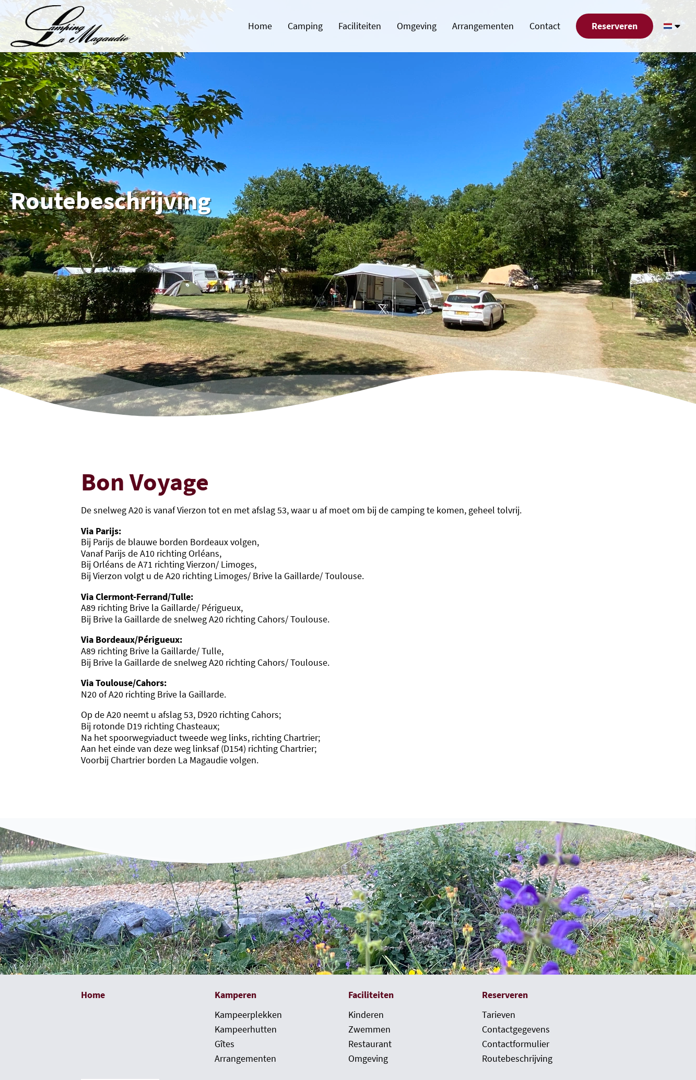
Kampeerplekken (248, 1015)
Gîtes (224, 1044)
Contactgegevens (516, 1029)
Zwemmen (369, 1029)
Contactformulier (515, 1044)
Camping (305, 26)
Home (260, 26)
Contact (544, 26)
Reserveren (615, 26)
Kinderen (366, 1015)
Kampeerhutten (246, 1029)
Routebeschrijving (517, 1058)
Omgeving (417, 26)
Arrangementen (483, 26)
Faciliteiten (359, 26)
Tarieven (498, 1015)
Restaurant (370, 1044)
